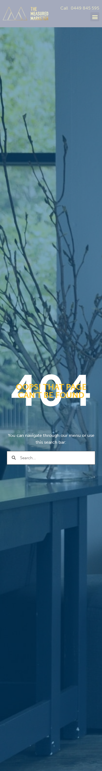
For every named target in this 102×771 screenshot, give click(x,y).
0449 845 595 (85, 8)
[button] (94, 16)
